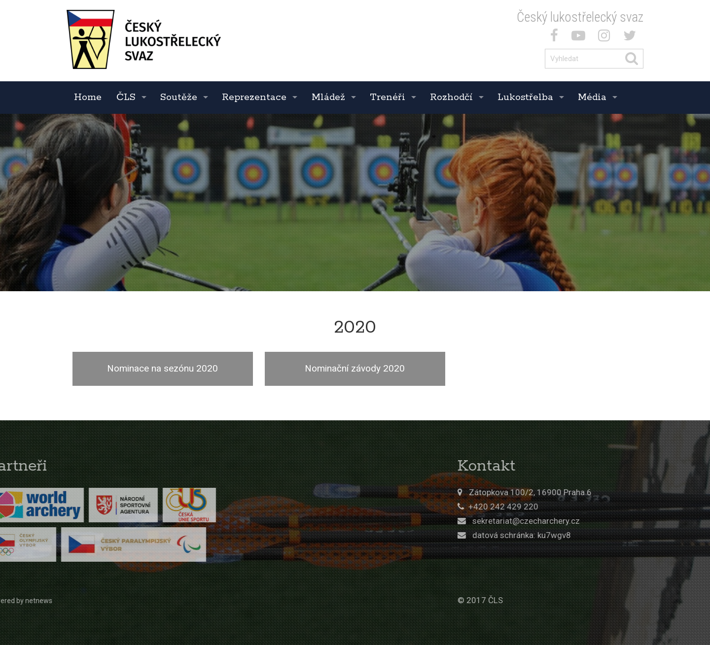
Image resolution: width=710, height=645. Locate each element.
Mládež (328, 97)
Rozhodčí (451, 97)
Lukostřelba (525, 97)
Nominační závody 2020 (355, 368)
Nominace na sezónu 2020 (162, 368)
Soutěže (178, 97)
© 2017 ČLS (536, 600)
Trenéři (387, 97)
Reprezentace (254, 97)
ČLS (126, 97)
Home (88, 97)
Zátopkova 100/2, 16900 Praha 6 (586, 492)
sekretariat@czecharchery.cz (582, 521)
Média (592, 97)
